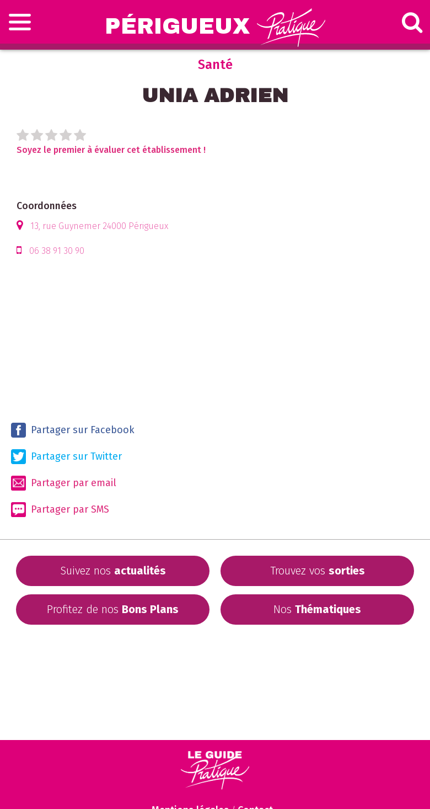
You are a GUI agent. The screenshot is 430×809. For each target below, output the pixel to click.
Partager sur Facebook (73, 430)
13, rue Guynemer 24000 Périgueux (99, 226)
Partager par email (63, 483)
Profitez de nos (113, 609)
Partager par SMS (60, 509)
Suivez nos (113, 570)
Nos (317, 609)
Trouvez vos (317, 570)
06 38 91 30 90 (56, 251)
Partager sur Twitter (66, 456)
